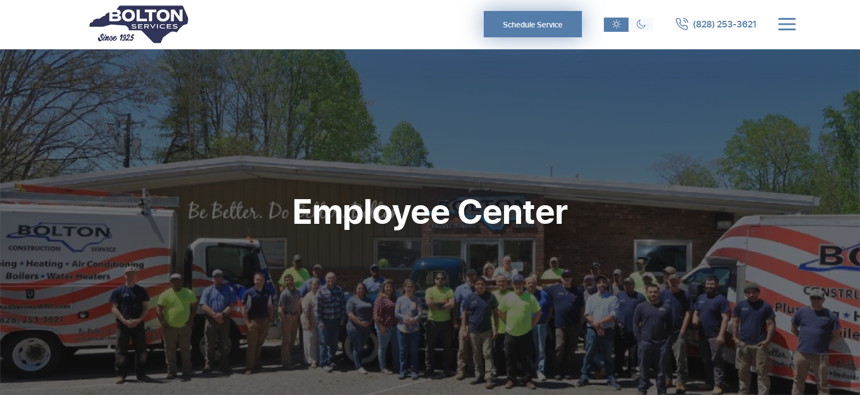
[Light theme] (616, 25)
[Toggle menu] (787, 24)
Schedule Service (533, 24)
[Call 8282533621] (716, 24)
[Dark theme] (641, 25)
